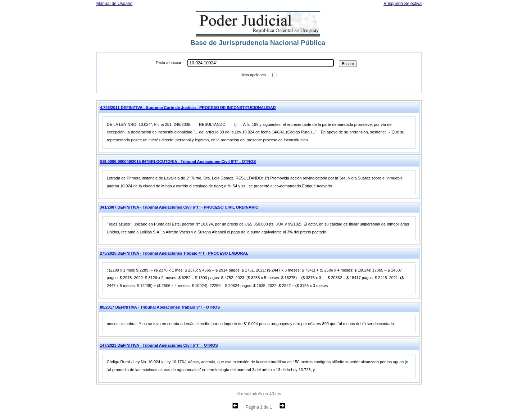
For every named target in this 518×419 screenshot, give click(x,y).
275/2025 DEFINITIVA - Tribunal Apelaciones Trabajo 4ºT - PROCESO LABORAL (174, 253)
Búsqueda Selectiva (402, 3)
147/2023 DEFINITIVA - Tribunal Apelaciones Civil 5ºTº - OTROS (159, 345)
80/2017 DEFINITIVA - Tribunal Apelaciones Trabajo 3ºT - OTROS (160, 307)
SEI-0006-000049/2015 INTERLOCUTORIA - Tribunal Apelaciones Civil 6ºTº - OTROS (178, 161)
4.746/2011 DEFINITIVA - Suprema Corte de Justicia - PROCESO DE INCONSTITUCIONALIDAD (188, 107)
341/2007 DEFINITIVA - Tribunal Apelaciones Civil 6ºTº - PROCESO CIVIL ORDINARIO (179, 207)
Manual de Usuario (114, 3)
